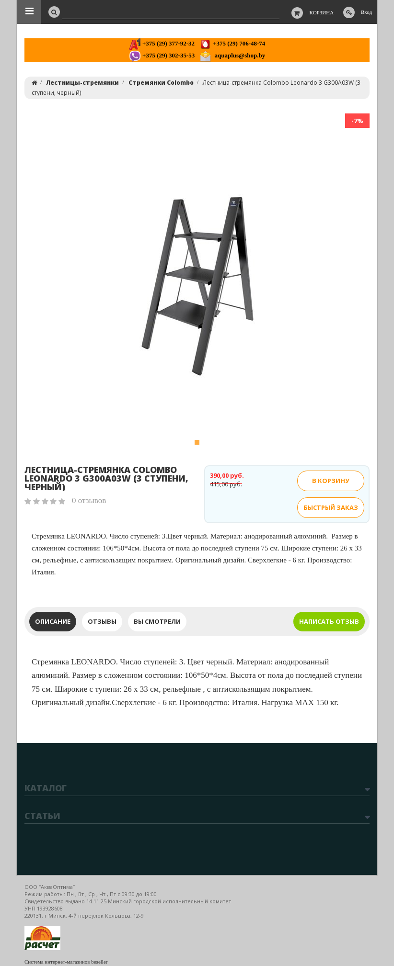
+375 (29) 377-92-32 (162, 43)
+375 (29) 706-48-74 (232, 43)
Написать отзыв (329, 621)
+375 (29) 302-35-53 (162, 55)
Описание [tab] (52, 621)
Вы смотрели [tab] (157, 621)
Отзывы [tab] (102, 621)
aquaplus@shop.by (232, 55)
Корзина (322, 12)
